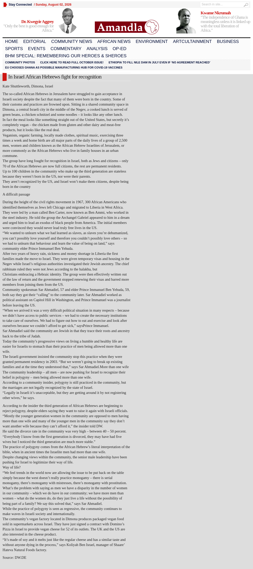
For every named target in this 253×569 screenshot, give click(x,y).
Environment (152, 41)
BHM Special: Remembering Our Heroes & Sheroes (65, 55)
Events (36, 48)
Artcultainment (192, 41)
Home (11, 41)
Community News (71, 41)
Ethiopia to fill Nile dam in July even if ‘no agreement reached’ (159, 62)
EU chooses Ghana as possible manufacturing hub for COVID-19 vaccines (63, 67)
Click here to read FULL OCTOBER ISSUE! (71, 62)
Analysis (97, 48)
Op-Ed (119, 48)
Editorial (34, 41)
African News (114, 41)
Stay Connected (20, 4)
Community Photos (20, 62)
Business (228, 41)
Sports (14, 48)
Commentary (66, 48)
